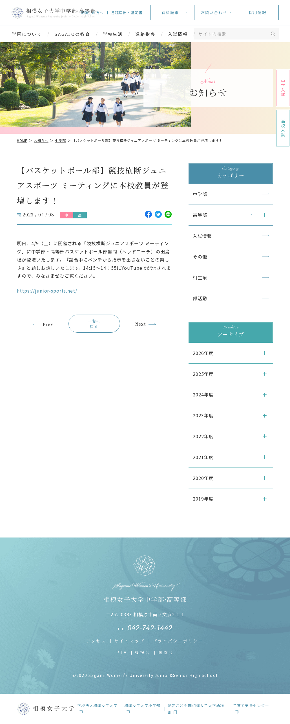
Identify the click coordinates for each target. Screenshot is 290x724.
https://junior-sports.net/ (47, 290)
